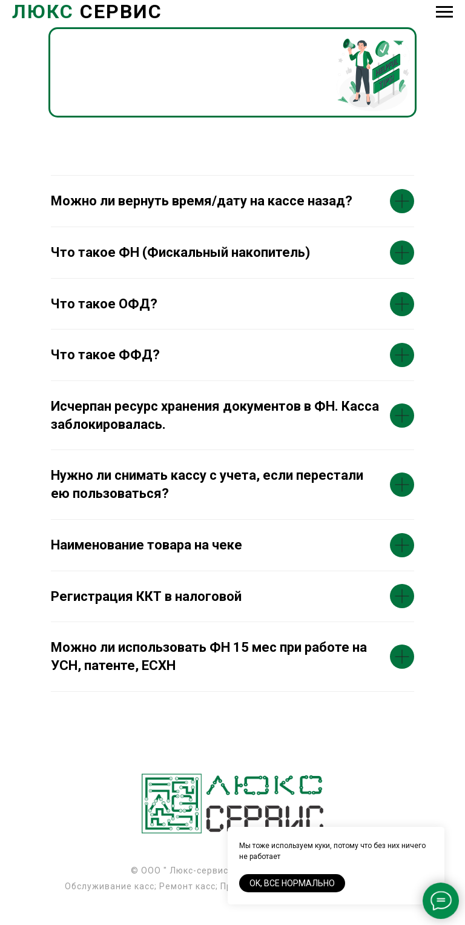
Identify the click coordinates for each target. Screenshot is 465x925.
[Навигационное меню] (444, 12)
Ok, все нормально (292, 883)
